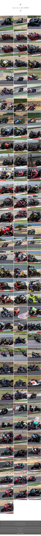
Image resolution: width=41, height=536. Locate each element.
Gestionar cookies (20, 533)
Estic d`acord (20, 528)
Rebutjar (20, 530)
